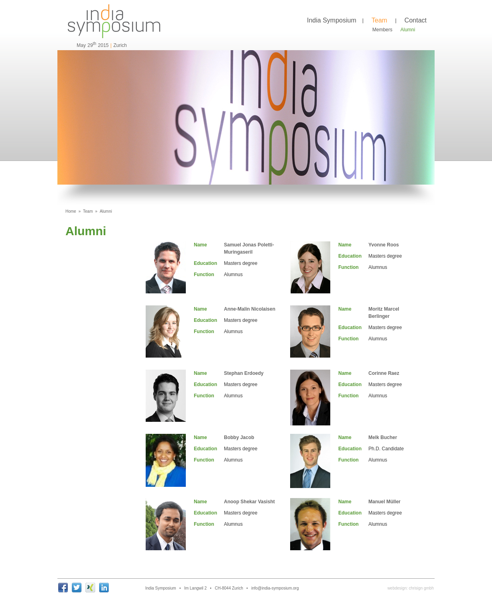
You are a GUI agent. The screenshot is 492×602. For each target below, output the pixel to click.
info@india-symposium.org (275, 588)
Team (379, 20)
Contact (416, 20)
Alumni (408, 30)
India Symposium (331, 20)
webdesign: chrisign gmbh (410, 588)
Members (382, 30)
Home (70, 211)
